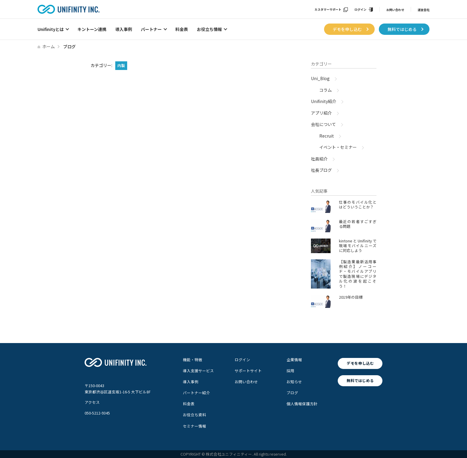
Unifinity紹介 (323, 101)
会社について (323, 124)
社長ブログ (321, 170)
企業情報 (294, 359)
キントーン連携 (91, 29)
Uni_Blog (320, 78)
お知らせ (294, 381)
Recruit (326, 136)
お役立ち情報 (209, 29)
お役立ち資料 (194, 415)
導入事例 (123, 29)
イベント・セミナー (338, 147)
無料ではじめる (402, 29)
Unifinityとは (51, 29)
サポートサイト (248, 370)
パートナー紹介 (196, 392)
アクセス (92, 402)
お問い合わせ (395, 9)
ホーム (48, 46)
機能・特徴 (192, 359)
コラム (325, 90)
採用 (290, 370)
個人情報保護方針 (302, 403)
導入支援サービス (198, 370)
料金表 (181, 29)
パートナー (151, 29)
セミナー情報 (194, 426)
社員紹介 (319, 159)
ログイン (360, 9)
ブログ (292, 392)
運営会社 (423, 9)
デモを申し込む (347, 29)
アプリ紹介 (321, 113)
